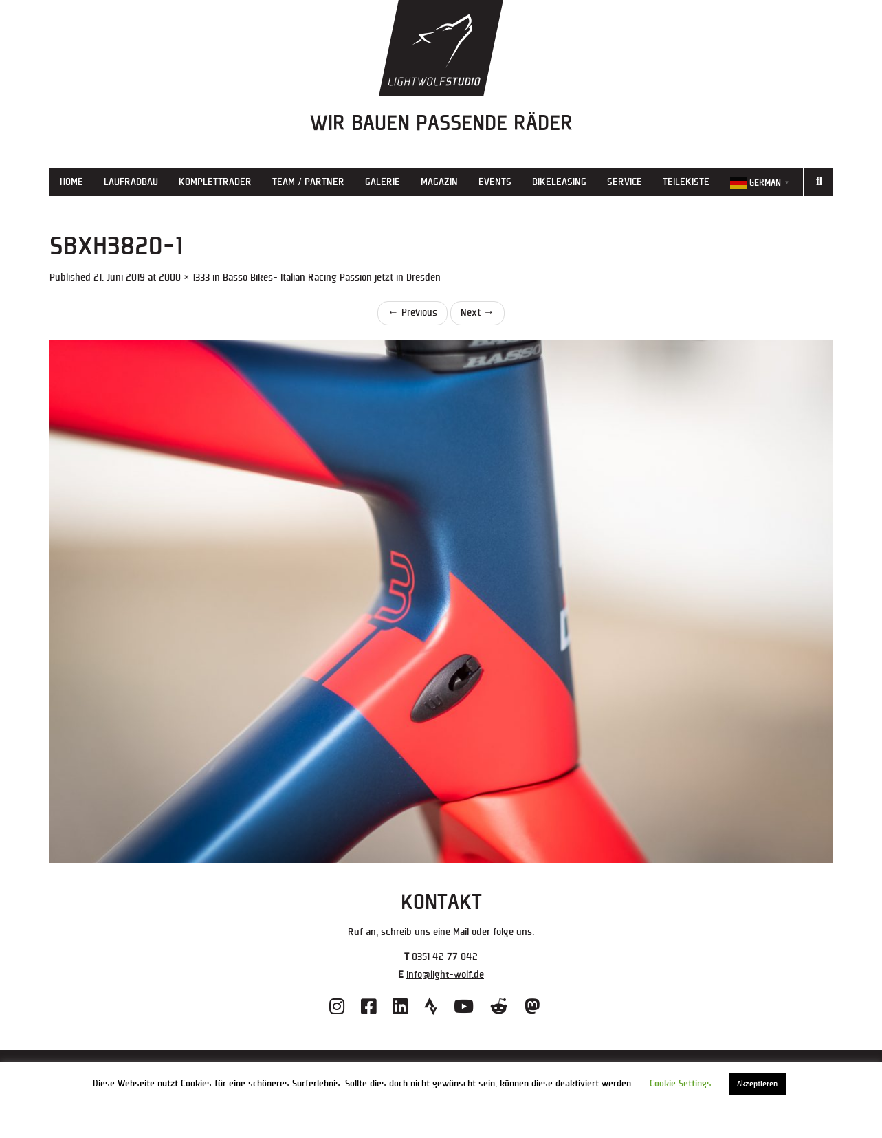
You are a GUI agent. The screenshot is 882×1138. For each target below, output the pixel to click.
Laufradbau (131, 182)
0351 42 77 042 (445, 957)
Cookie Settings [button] (681, 1083)
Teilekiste (686, 182)
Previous (412, 312)
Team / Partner (308, 182)
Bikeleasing (559, 182)
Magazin (439, 182)
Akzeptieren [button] (757, 1084)
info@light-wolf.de (445, 975)
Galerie (382, 182)
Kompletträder (215, 182)
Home (71, 182)
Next (477, 312)
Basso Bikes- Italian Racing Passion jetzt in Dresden (332, 277)
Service (624, 182)
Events (494, 182)
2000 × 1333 (184, 277)
